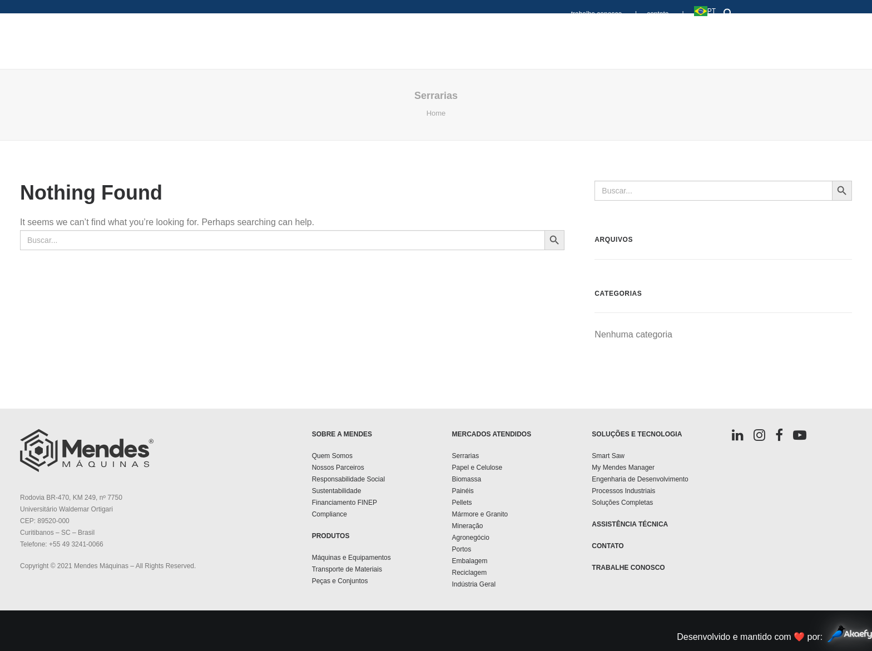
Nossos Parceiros (338, 467)
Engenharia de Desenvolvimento (640, 479)
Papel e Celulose (477, 467)
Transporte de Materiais (347, 569)
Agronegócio (470, 537)
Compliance (329, 514)
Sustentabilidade (336, 491)
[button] (726, 11)
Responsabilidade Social (348, 479)
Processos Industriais (623, 491)
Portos (461, 549)
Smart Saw (608, 456)
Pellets (462, 502)
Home (436, 113)
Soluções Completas (622, 502)
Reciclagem (469, 573)
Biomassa (466, 479)
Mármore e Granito (480, 514)
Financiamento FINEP (344, 502)
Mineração (467, 526)
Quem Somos (332, 456)
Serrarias (465, 456)
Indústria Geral (474, 584)
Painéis (462, 491)
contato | (665, 14)
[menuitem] (606, 8)
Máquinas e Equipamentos (351, 557)
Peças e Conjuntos (340, 581)
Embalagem (469, 561)
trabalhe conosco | (604, 14)
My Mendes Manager (623, 467)
